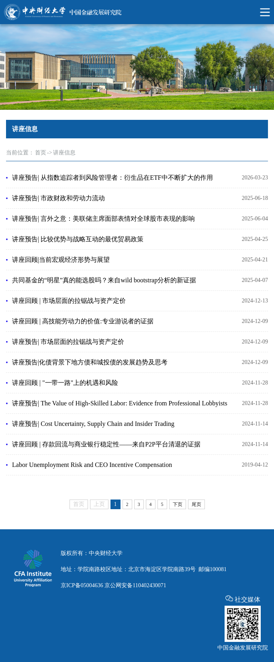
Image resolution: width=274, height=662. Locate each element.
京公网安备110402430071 (135, 585)
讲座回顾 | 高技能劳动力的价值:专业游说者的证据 (82, 321)
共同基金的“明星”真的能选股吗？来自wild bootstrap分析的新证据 (104, 280)
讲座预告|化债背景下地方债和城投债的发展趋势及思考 (90, 362)
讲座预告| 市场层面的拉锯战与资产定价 (68, 341)
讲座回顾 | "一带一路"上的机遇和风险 (65, 382)
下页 (177, 504)
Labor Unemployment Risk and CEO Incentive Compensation (92, 464)
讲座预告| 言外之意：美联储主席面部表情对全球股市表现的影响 (103, 218)
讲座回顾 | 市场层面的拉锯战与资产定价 (69, 300)
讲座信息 (64, 153)
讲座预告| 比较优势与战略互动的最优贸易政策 (77, 239)
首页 (40, 153)
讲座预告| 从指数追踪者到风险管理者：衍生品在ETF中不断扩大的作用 (112, 177)
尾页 (196, 504)
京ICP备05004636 (82, 585)
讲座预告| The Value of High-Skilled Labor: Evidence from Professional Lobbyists (119, 403)
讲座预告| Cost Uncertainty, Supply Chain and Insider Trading (93, 423)
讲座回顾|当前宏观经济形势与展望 (61, 259)
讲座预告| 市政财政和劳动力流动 (58, 198)
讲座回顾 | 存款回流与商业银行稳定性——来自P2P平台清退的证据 (106, 444)
